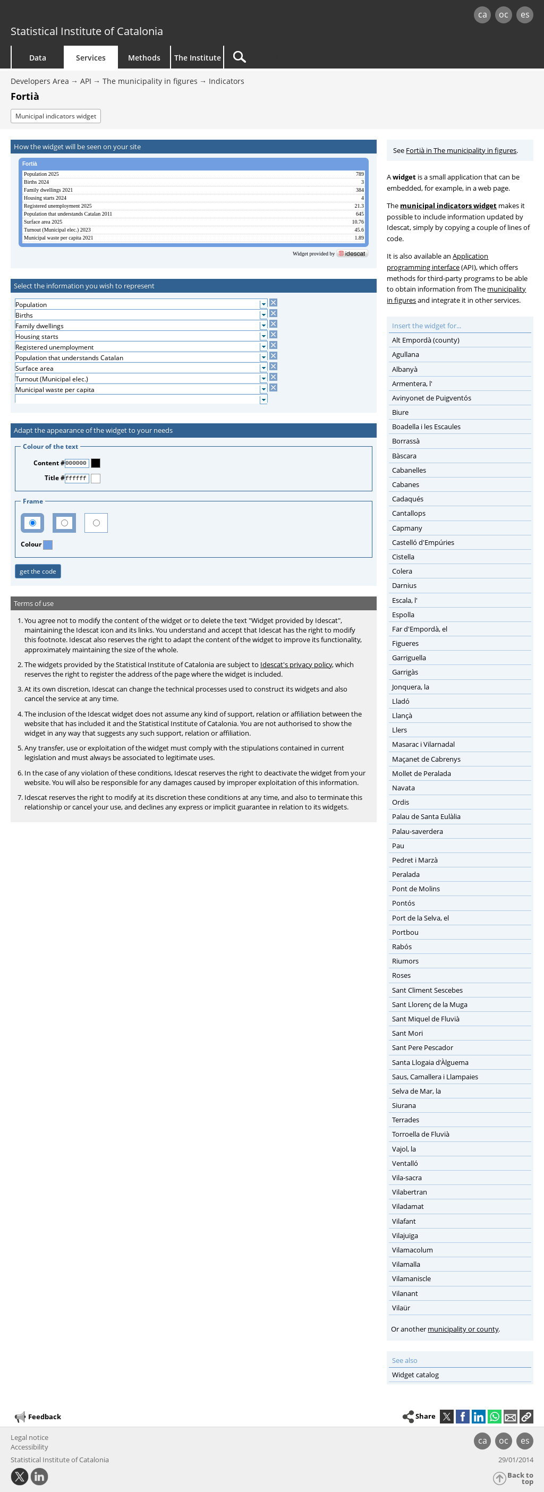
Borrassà (406, 441)
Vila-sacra (407, 1177)
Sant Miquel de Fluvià (426, 1019)
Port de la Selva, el (420, 918)
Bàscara (404, 456)
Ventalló (405, 1163)
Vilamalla (406, 1264)
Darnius (404, 585)
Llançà (402, 715)
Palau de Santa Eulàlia (426, 816)
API (85, 81)
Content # (49, 462)
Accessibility (29, 1447)
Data (37, 58)
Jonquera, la (410, 687)
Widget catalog (415, 1374)
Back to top (520, 1478)
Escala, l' (405, 600)
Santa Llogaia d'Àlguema (430, 1062)
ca (482, 14)
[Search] (314, 57)
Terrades (405, 1119)
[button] (526, 1416)
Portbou (405, 932)
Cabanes (405, 484)
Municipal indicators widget (55, 116)
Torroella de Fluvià (420, 1134)
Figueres (405, 643)
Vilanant (405, 1293)
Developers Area (40, 81)
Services (91, 58)
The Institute (197, 58)
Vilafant (404, 1221)
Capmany (407, 528)
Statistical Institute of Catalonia (87, 31)
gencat (115, 15)
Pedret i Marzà (415, 860)
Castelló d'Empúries (423, 542)
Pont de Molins (416, 888)
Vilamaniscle (411, 1278)
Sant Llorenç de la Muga (430, 1004)
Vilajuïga (405, 1235)
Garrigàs (405, 672)
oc (503, 14)
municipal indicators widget (448, 205)
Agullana (405, 354)
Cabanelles (409, 470)
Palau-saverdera (417, 831)
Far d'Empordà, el (419, 629)
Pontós (403, 903)
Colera (402, 571)
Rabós (402, 946)
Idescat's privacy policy (296, 664)
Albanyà (405, 369)
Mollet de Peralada (421, 773)
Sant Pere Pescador (422, 1047)
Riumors (405, 961)
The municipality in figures (150, 81)
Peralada (406, 874)
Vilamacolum (412, 1250)
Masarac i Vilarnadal (423, 744)
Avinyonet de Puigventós (431, 398)
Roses (401, 975)
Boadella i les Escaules (426, 426)
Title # (55, 477)
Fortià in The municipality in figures (461, 150)
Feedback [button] (37, 1417)
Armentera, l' (412, 383)
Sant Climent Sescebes (427, 990)
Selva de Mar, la (416, 1091)
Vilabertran (409, 1192)
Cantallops (409, 513)
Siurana (404, 1105)
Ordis (400, 802)
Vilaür (401, 1307)
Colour (32, 544)
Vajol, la (404, 1149)
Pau (398, 845)
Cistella (403, 556)
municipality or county (463, 1329)
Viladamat (408, 1206)
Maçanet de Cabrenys (426, 759)
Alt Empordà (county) (426, 340)
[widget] (194, 208)
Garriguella (409, 657)
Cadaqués (407, 499)
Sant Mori (407, 1033)
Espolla (403, 614)
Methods (144, 58)
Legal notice (29, 1437)
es (525, 14)
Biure (400, 412)
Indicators (226, 81)
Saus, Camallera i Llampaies (435, 1076)
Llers (399, 730)
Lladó (401, 701)
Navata (403, 787)
